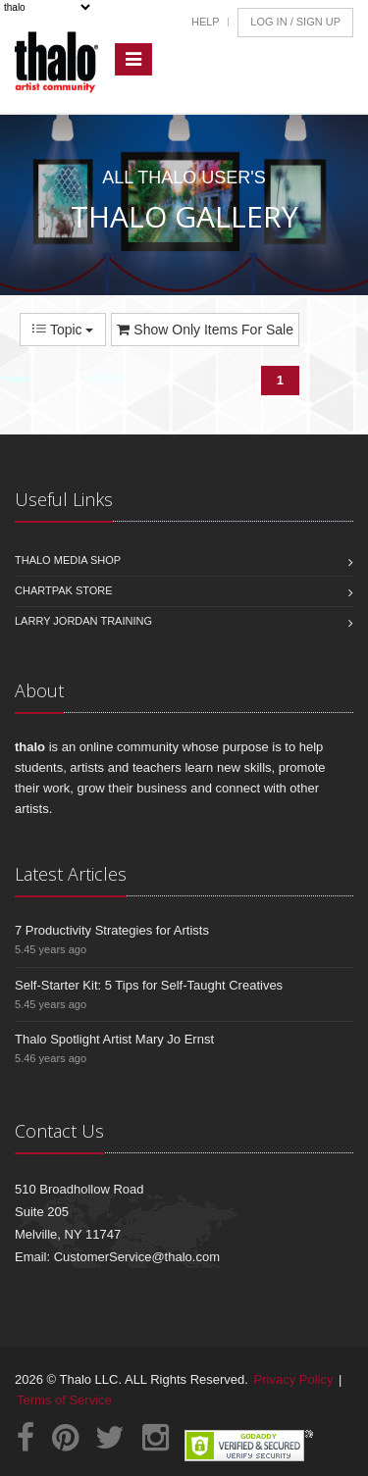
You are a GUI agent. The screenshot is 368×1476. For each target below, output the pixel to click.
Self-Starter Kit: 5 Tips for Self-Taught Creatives (149, 985)
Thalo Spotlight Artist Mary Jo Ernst (114, 1039)
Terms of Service (64, 1400)
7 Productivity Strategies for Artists (112, 930)
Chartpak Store (64, 590)
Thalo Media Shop (68, 560)
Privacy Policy (294, 1379)
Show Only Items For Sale (205, 329)
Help (205, 21)
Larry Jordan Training (83, 621)
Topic (62, 329)
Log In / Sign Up (295, 21)
